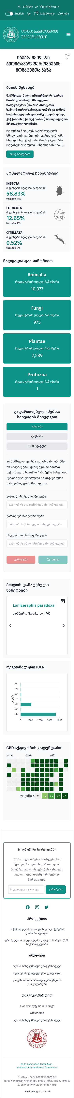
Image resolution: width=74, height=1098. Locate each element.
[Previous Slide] (10, 625)
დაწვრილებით (20, 154)
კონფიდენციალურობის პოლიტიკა (37, 1067)
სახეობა (37, 426)
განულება (21, 559)
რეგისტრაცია (47, 7)
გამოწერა (55, 889)
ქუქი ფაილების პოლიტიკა (36, 1064)
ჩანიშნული (47, 13)
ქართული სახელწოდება (25, 516)
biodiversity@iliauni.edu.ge (37, 1006)
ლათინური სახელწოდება (26, 496)
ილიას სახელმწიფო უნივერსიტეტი (37, 966)
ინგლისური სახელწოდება (27, 535)
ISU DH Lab (44, 1091)
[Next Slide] (63, 625)
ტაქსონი (37, 436)
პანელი (25, 7)
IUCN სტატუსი (37, 446)
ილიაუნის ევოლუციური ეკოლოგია (37, 973)
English (19, 13)
